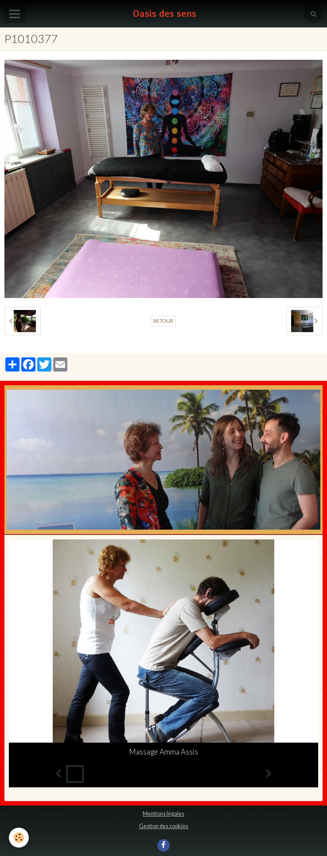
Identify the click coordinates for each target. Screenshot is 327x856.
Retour (163, 321)
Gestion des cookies (163, 826)
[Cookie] (19, 838)
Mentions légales (163, 813)
